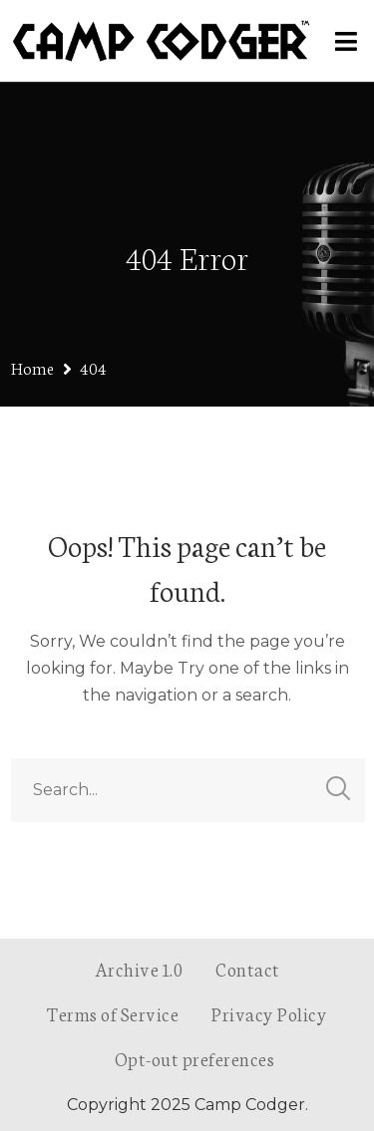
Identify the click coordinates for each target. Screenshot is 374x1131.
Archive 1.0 (139, 969)
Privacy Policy (269, 1013)
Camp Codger (249, 1104)
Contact (247, 969)
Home (32, 367)
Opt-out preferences (195, 1058)
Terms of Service (113, 1013)
